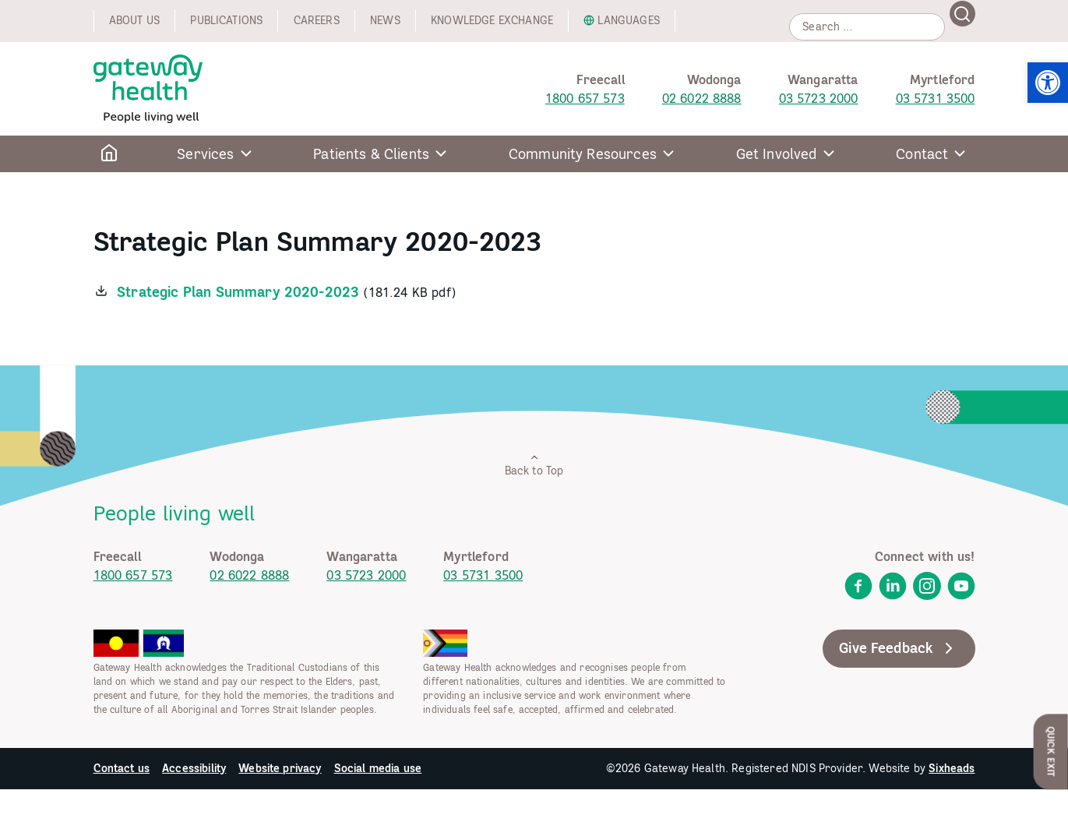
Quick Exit (1051, 751)
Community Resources (583, 154)
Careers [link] (317, 20)
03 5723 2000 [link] (818, 98)
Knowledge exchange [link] (492, 20)
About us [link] (134, 20)
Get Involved (776, 154)
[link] (1047, 82)
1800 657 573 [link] (585, 98)
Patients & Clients (371, 154)
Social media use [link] (378, 768)
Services (205, 154)
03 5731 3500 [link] (935, 98)
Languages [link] (628, 20)
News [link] (385, 20)
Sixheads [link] (952, 768)
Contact (922, 154)
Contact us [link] (121, 768)
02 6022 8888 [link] (702, 98)
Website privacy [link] (279, 768)
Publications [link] (226, 20)
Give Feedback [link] (898, 648)
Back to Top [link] (534, 465)
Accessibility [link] (194, 768)
